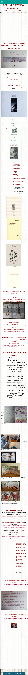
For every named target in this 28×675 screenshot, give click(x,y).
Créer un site (18, 673)
